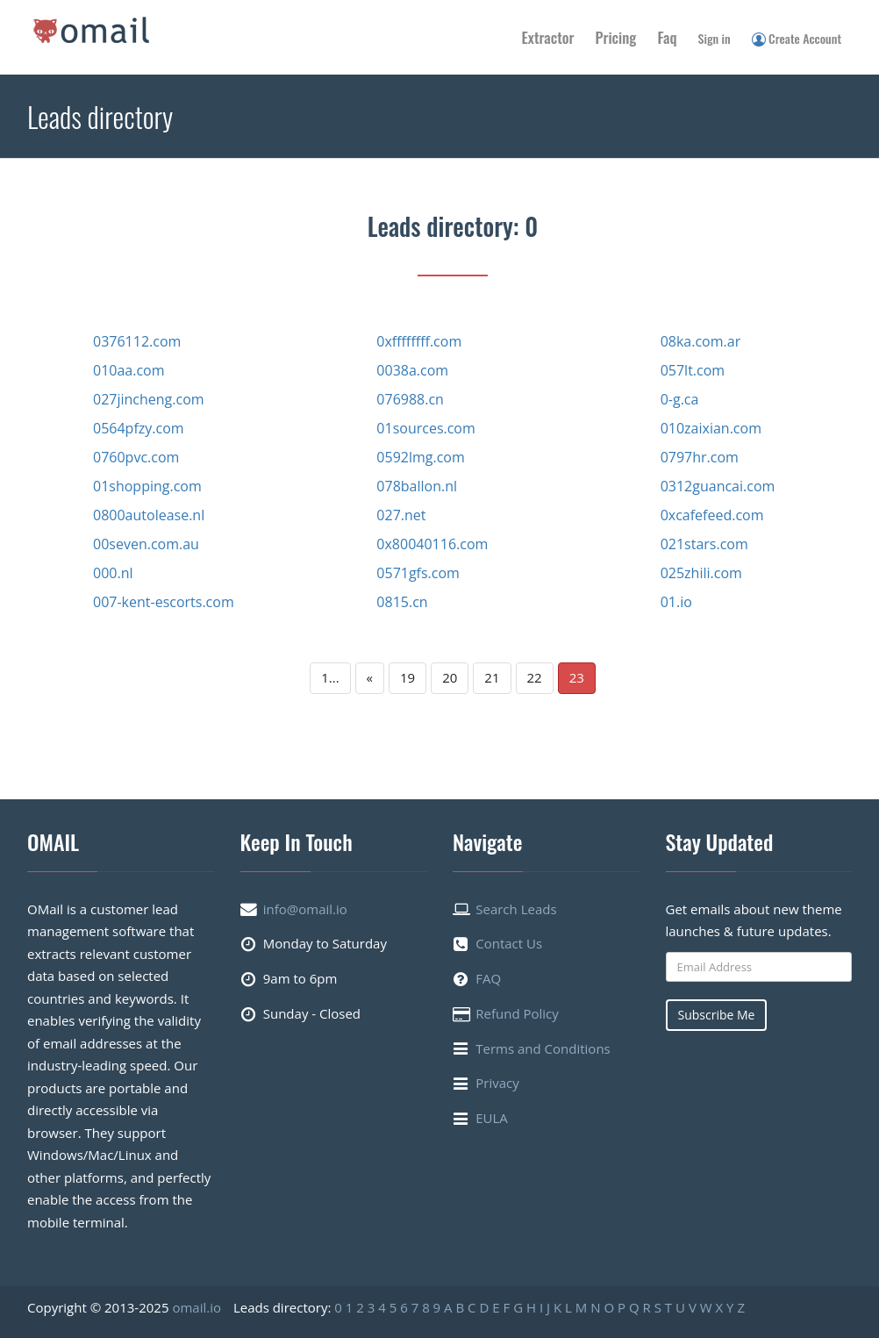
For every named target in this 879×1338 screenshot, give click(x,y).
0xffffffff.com (418, 341)
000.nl (113, 573)
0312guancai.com (718, 486)
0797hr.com (700, 457)
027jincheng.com (148, 399)
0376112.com (137, 341)
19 (407, 677)
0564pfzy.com (138, 428)
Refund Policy (517, 1013)
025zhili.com (701, 573)
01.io (676, 602)
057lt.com (693, 370)
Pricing (616, 37)
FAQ (488, 978)
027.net (400, 515)
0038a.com (412, 370)
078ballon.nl (416, 486)
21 (491, 677)
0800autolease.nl (148, 515)
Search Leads (515, 909)
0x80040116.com (432, 544)
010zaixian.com (711, 428)
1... (330, 677)
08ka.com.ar (701, 341)
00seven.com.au (146, 544)
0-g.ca (680, 399)
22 (534, 677)
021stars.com (704, 544)
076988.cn (410, 399)
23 (576, 677)
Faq (666, 37)
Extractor (548, 37)
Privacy (496, 1082)
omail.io (196, 1307)
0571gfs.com (418, 573)
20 (449, 677)
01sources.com (425, 428)
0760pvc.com (136, 457)
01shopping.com (147, 486)
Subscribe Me (716, 1014)
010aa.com (129, 370)
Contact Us (508, 943)
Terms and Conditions (543, 1048)
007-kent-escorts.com (163, 602)
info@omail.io (305, 909)
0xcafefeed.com (712, 515)
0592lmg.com (420, 457)
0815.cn (401, 602)
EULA (491, 1118)
